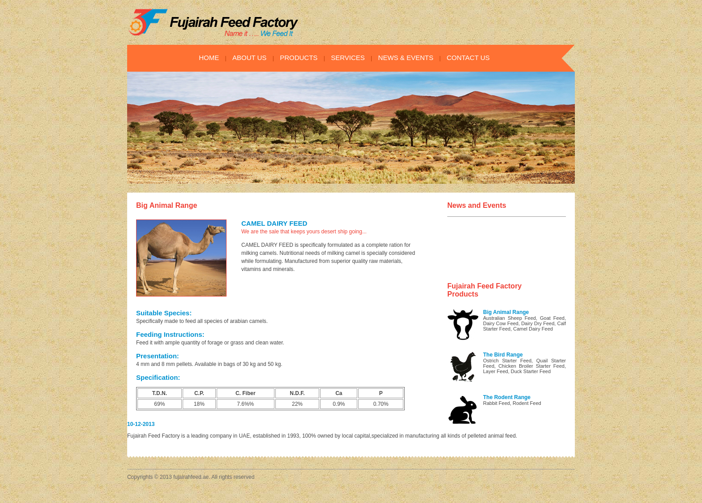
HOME (209, 57)
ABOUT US (249, 57)
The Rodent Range (507, 397)
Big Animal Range (506, 312)
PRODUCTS (298, 57)
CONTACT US (468, 57)
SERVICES (348, 57)
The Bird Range (503, 355)
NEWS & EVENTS (405, 57)
